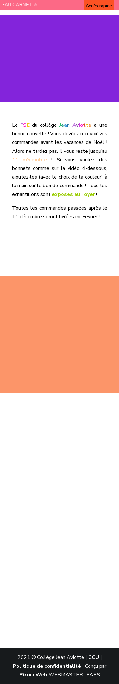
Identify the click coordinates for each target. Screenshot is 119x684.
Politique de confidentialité (47, 666)
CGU (93, 657)
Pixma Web (33, 674)
